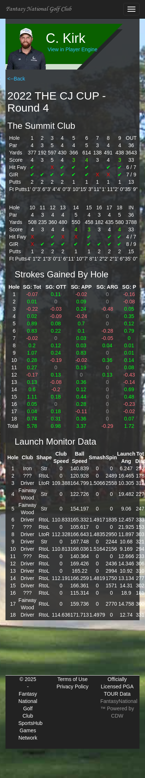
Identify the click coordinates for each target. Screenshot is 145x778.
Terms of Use (72, 679)
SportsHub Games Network (30, 730)
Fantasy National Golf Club (38, 8)
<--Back (16, 79)
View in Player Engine (72, 49)
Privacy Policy (72, 686)
